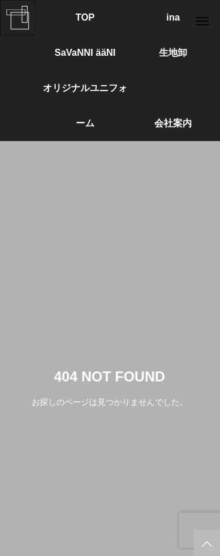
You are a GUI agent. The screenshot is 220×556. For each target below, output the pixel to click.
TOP (85, 17)
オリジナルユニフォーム (85, 94)
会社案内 (173, 123)
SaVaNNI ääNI (85, 53)
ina (173, 17)
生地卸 (173, 53)
